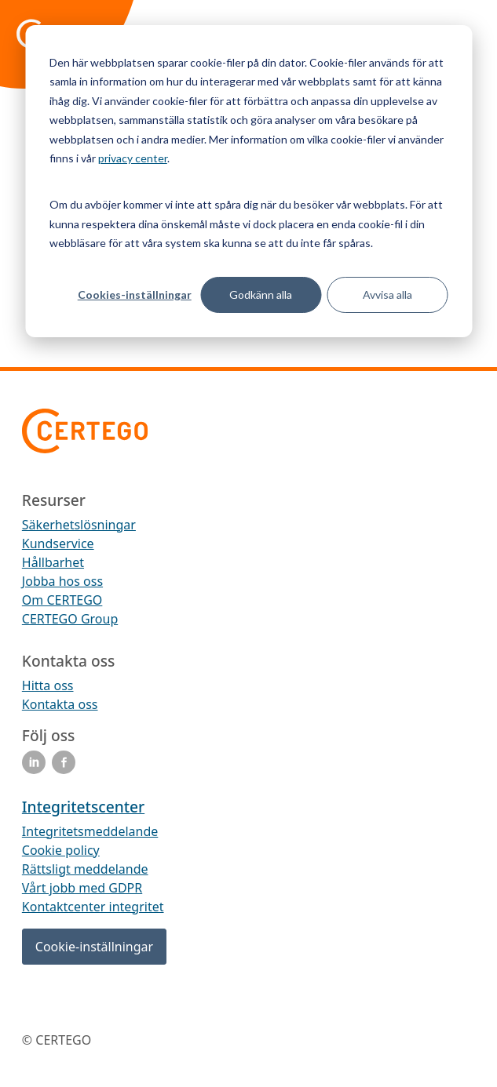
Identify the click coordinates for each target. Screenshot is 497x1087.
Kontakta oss (60, 704)
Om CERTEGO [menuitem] (62, 600)
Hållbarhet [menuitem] (53, 562)
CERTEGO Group (70, 618)
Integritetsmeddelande (90, 831)
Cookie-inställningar (94, 946)
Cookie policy (61, 850)
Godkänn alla (260, 294)
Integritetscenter (83, 806)
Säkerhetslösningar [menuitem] (79, 524)
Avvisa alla (387, 294)
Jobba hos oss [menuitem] (62, 581)
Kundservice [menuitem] (58, 543)
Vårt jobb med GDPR (82, 887)
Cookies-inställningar (135, 294)
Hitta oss (48, 685)
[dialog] (248, 181)
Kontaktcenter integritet (93, 906)
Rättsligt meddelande (85, 869)
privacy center (132, 158)
